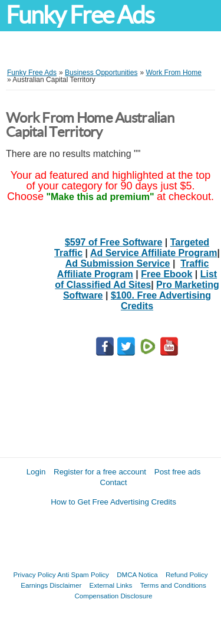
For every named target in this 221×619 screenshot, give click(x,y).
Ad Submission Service (117, 263)
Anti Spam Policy (83, 574)
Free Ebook (166, 274)
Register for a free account (100, 471)
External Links (111, 585)
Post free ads (177, 471)
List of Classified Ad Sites (136, 279)
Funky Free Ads (80, 15)
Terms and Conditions (173, 585)
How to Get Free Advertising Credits (113, 501)
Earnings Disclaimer (51, 585)
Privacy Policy (35, 574)
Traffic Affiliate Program (133, 268)
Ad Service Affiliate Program (153, 253)
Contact (113, 482)
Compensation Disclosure (113, 596)
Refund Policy (187, 574)
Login (36, 471)
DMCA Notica (137, 574)
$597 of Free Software (113, 242)
